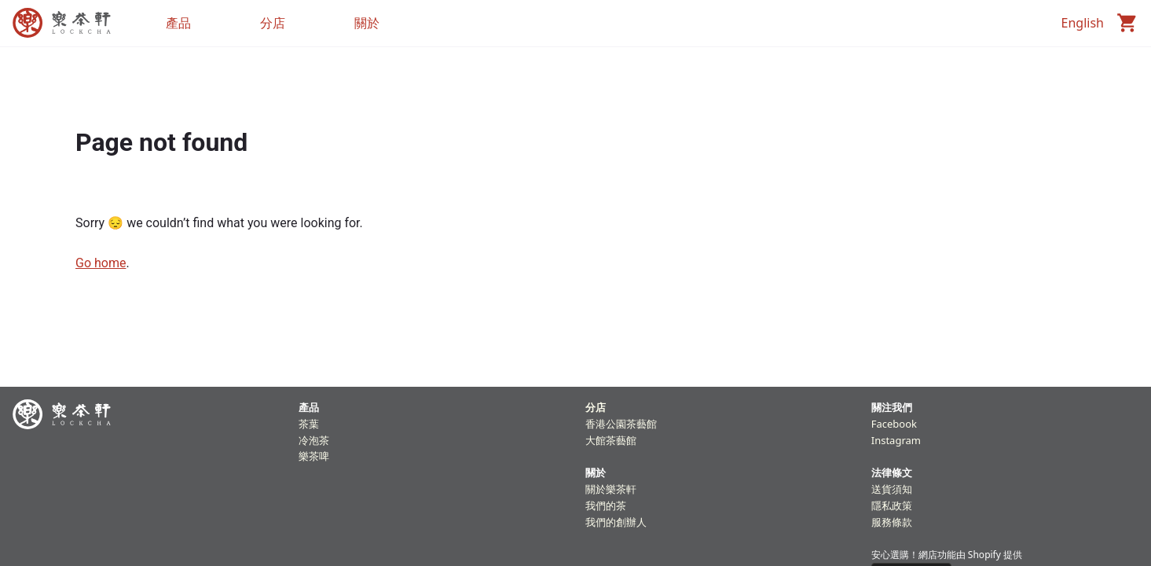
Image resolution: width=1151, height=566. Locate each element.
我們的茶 (605, 505)
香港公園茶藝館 (621, 424)
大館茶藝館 (610, 440)
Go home (100, 262)
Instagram (896, 440)
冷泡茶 (314, 440)
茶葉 (309, 424)
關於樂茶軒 (610, 489)
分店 (595, 407)
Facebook (894, 424)
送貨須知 (891, 489)
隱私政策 (891, 505)
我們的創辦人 (616, 522)
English (1082, 22)
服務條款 (891, 522)
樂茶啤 (314, 456)
